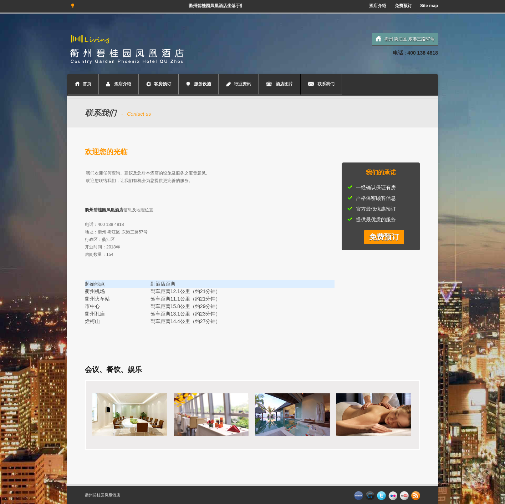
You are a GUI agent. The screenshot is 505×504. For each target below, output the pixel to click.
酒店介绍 (377, 5)
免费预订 (403, 5)
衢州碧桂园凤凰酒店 (102, 495)
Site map (429, 5)
